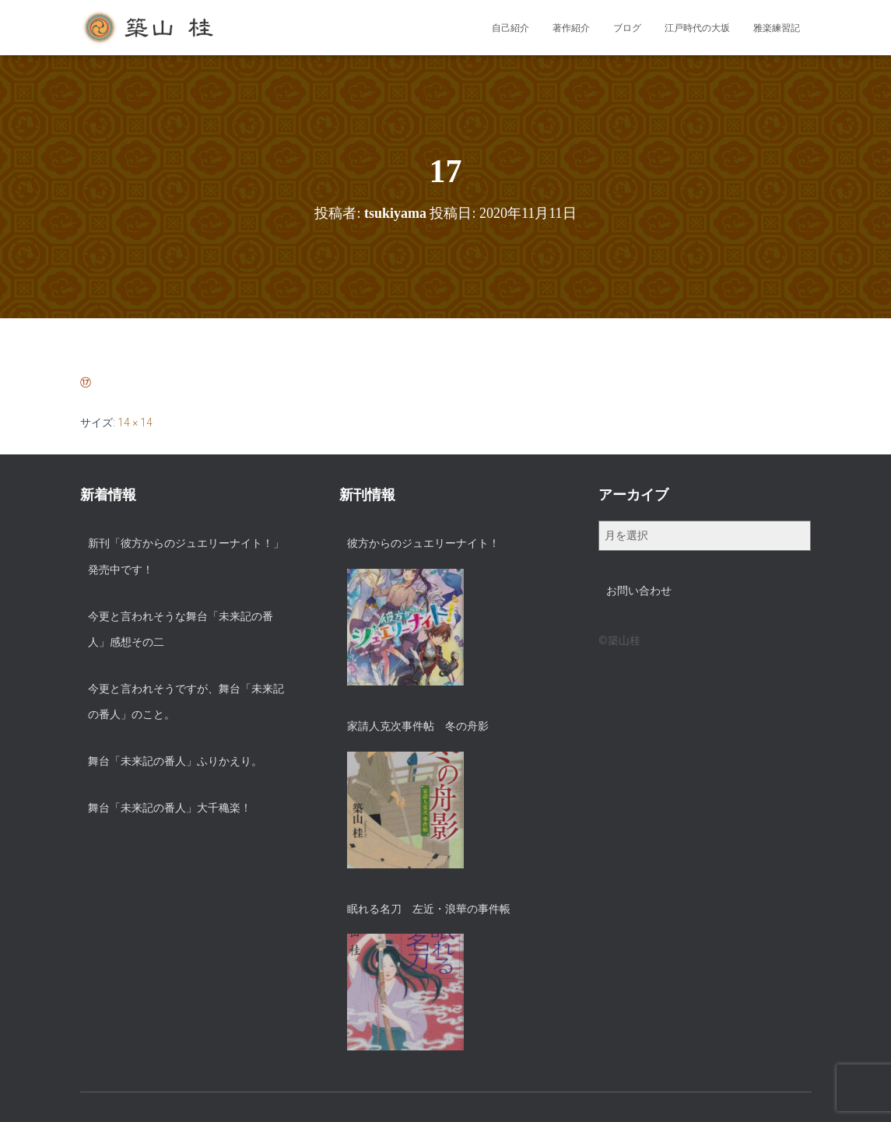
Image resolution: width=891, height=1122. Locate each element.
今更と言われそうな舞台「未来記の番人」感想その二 (180, 629)
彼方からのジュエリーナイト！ (423, 543)
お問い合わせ (639, 590)
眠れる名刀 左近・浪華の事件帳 (428, 909)
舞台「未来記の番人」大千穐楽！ (169, 807)
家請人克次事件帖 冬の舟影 (418, 726)
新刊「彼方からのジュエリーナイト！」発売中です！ (186, 556)
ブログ (627, 28)
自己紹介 (510, 28)
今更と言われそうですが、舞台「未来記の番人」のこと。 (186, 701)
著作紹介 (571, 28)
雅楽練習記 (776, 28)
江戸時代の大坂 (697, 28)
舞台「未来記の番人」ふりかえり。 (175, 761)
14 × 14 (135, 422)
